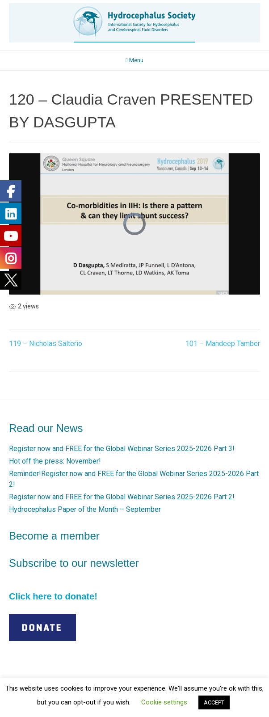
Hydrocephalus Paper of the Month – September (85, 509)
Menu (134, 60)
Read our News (46, 428)
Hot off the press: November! (55, 461)
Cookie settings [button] (164, 702)
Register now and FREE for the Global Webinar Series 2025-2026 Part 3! (122, 448)
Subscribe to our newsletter (74, 563)
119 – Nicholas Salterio (45, 343)
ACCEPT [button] (214, 702)
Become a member (54, 536)
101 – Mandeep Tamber (222, 343)
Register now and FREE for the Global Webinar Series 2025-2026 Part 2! (122, 497)
